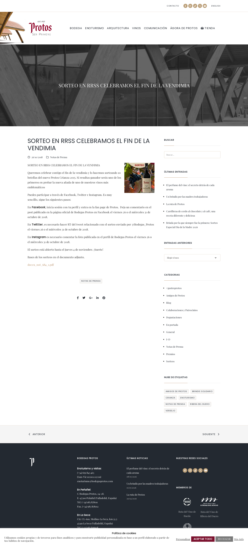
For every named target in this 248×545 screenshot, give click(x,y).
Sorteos (170, 361)
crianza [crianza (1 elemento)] (170, 397)
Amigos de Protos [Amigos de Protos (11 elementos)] (176, 391)
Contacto (173, 6)
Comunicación (155, 28)
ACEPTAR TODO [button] (203, 539)
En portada (172, 324)
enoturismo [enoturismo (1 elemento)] (187, 397)
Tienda (208, 28)
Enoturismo (94, 28)
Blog (168, 302)
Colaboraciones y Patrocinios (182, 310)
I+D (168, 339)
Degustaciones (174, 317)
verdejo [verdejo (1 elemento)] (170, 410)
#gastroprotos (174, 288)
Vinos (136, 28)
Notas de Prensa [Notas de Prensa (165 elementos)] (175, 404)
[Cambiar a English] (215, 6)
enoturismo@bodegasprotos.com (95, 481)
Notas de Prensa (58, 157)
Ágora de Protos (184, 28)
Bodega (76, 28)
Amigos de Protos (175, 295)
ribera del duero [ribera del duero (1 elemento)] (200, 404)
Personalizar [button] (183, 539)
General (170, 332)
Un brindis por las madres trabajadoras (187, 196)
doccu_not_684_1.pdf (41, 264)
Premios (170, 354)
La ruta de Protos (175, 204)
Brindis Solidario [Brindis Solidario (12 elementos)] (202, 391)
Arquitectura (118, 28)
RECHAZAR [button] (224, 539)
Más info (239, 539)
